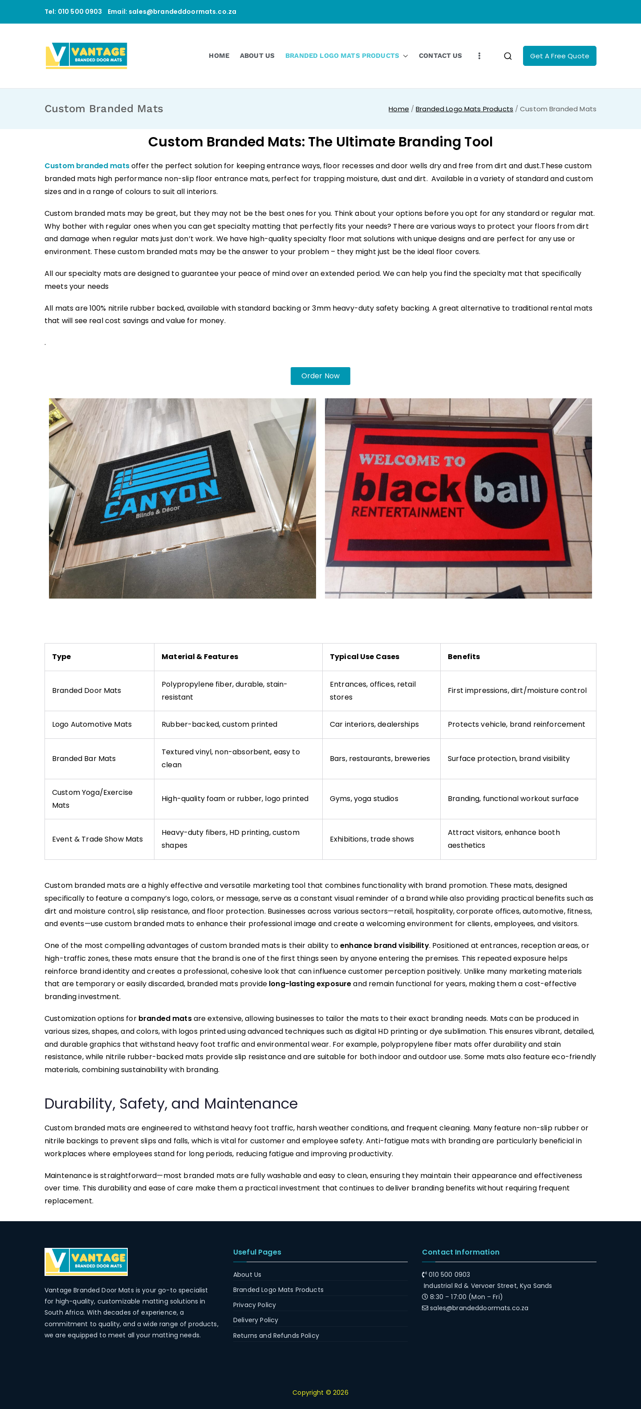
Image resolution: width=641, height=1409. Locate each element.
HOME (219, 56)
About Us (247, 1274)
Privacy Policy (254, 1304)
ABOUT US (257, 56)
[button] (403, 55)
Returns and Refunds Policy (276, 1335)
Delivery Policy (255, 1320)
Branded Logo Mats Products (278, 1289)
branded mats (165, 1018)
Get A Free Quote (559, 56)
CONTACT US (440, 56)
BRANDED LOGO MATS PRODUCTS (346, 55)
